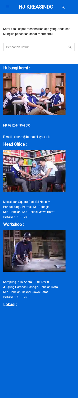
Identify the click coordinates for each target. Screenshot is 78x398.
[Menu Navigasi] (7, 7)
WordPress (45, 394)
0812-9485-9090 (19, 125)
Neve (6, 394)
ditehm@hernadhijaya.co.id (32, 137)
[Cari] (63, 7)
